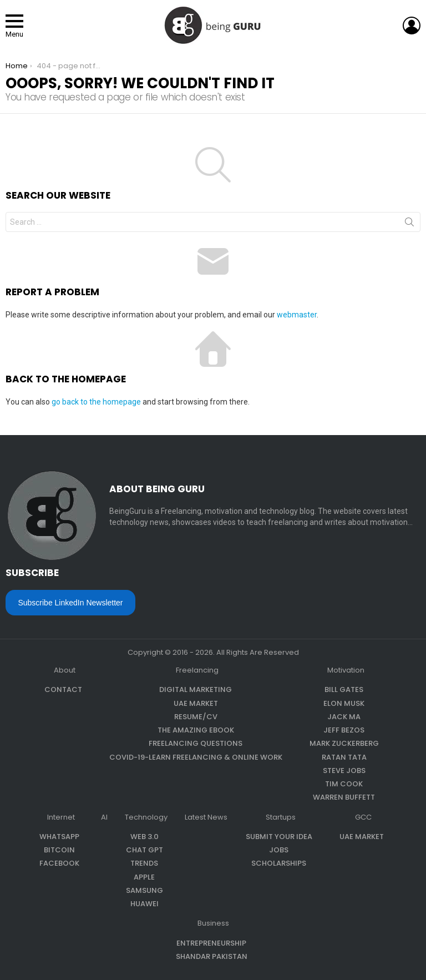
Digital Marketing (195, 689)
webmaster (297, 314)
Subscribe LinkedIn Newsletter (70, 602)
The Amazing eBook (196, 730)
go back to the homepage (96, 401)
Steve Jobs (344, 770)
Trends (144, 863)
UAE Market (196, 703)
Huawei (144, 903)
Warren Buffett (344, 797)
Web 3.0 (144, 836)
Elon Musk (343, 703)
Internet (61, 817)
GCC (363, 817)
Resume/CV (195, 716)
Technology (146, 817)
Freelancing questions (195, 743)
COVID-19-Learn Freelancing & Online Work (195, 757)
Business (213, 923)
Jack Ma (344, 716)
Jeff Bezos (343, 730)
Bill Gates (343, 689)
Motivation (345, 670)
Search (409, 224)
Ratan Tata (344, 757)
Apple (144, 877)
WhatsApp (59, 836)
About (64, 670)
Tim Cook (344, 784)
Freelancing (197, 670)
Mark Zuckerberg (344, 743)
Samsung (144, 890)
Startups (281, 817)
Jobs (278, 850)
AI (104, 817)
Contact (63, 689)
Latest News (206, 817)
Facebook (59, 863)
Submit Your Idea (279, 836)
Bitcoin (59, 850)
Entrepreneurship (211, 943)
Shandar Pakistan (211, 956)
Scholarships (278, 863)
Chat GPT (144, 850)
